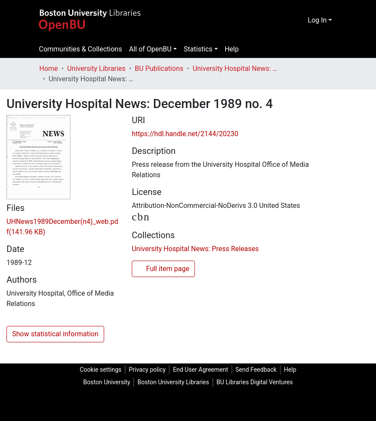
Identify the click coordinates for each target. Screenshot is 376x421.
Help (232, 49)
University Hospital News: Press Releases (236, 68)
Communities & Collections (80, 49)
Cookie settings (100, 369)
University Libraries (96, 68)
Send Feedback (256, 369)
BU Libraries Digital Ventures (255, 382)
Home (48, 68)
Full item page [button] (163, 269)
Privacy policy (147, 369)
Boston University (106, 382)
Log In (317, 20)
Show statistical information (55, 334)
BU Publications (159, 68)
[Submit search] (300, 20)
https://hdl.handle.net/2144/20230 (185, 134)
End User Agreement (200, 369)
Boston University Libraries (173, 382)
